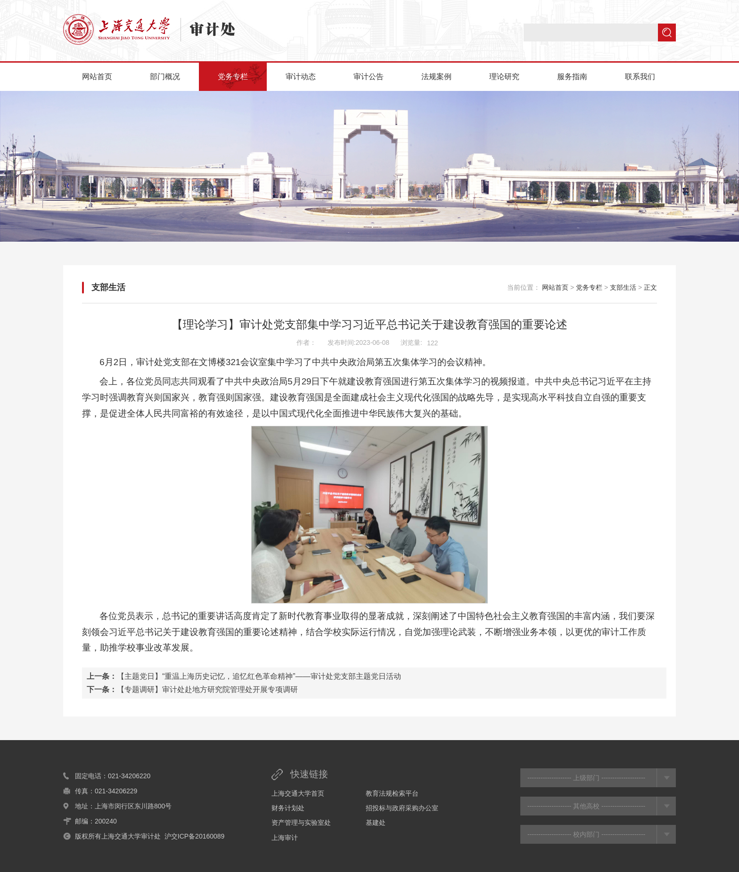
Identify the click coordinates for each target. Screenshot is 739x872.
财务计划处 (287, 808)
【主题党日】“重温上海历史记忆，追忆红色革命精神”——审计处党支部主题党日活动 (259, 676)
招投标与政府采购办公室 (402, 808)
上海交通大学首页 (297, 793)
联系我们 (640, 77)
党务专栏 (233, 77)
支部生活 (108, 287)
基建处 (376, 822)
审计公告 (368, 77)
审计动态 (301, 77)
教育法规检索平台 (392, 793)
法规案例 (436, 77)
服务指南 (572, 77)
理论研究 (504, 77)
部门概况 (165, 77)
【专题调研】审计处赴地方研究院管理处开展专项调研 (207, 689)
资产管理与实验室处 (301, 822)
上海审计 (284, 837)
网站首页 (97, 77)
